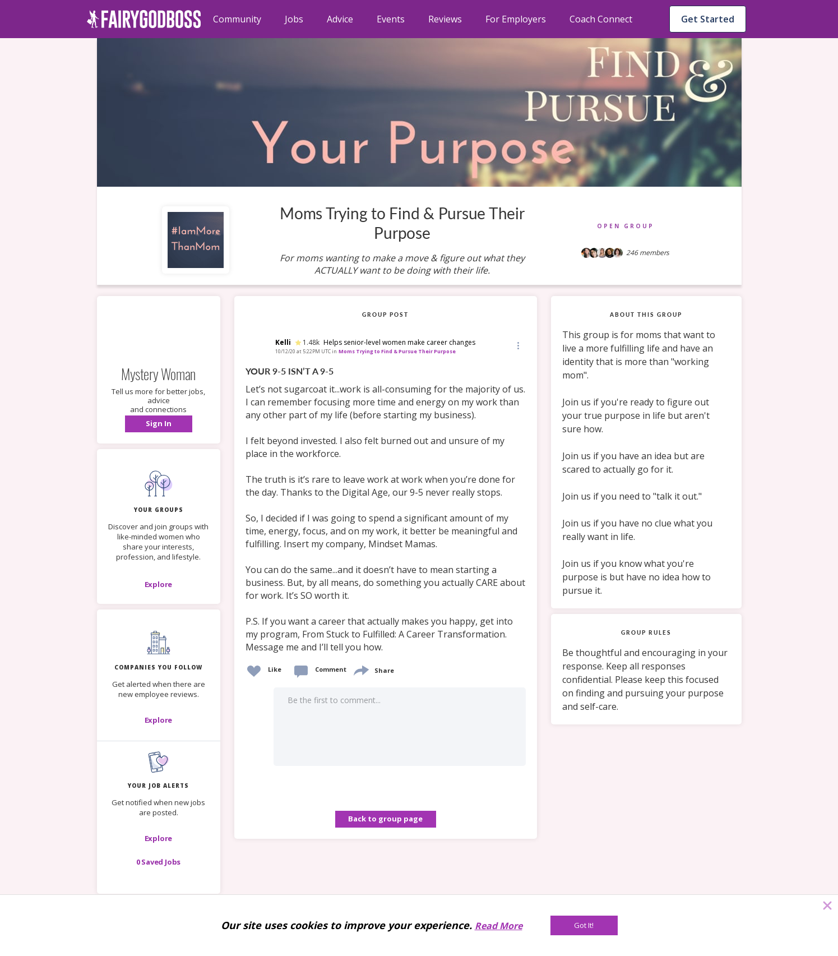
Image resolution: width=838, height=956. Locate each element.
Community (237, 19)
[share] (360, 669)
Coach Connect (601, 19)
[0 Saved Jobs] (158, 861)
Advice (340, 19)
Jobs (294, 19)
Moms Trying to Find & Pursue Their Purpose (397, 351)
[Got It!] (584, 925)
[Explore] (158, 584)
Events (391, 19)
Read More (498, 926)
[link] (385, 510)
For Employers (515, 19)
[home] (144, 19)
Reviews (445, 19)
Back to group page (385, 819)
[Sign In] (158, 423)
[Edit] (517, 345)
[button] (158, 423)
